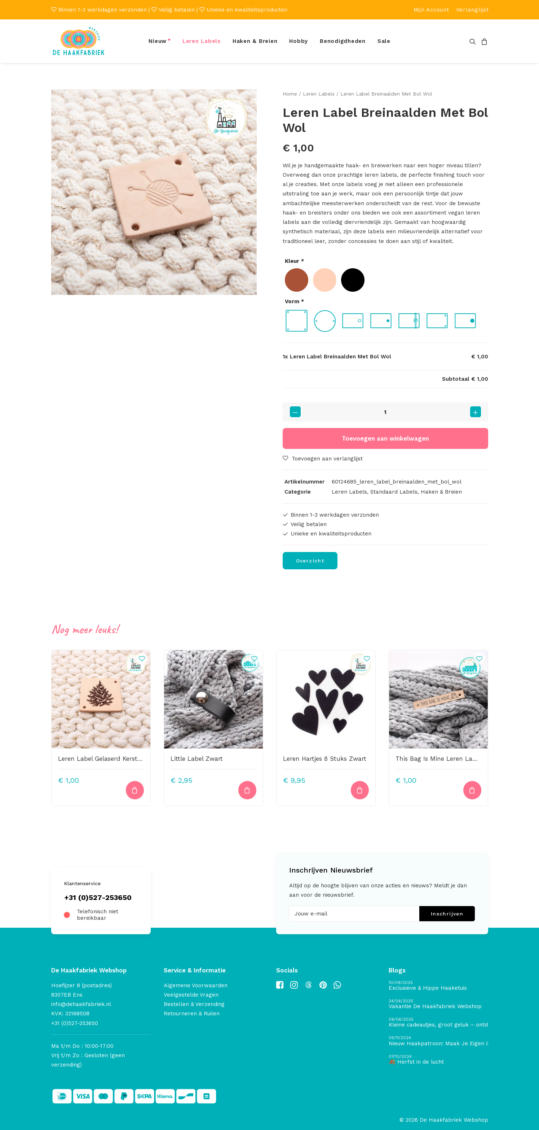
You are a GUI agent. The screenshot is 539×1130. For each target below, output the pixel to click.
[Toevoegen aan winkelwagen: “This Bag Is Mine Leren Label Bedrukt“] (472, 790)
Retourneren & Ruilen (192, 1013)
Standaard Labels (393, 491)
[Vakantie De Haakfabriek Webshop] (438, 1004)
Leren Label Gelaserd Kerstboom (106, 758)
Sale (383, 41)
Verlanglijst (472, 9)
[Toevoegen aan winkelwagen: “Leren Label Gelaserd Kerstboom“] (135, 790)
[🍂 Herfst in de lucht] (438, 1059)
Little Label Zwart (197, 758)
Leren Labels (201, 41)
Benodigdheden (343, 41)
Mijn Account (431, 9)
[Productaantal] (385, 411)
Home (290, 94)
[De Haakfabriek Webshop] (78, 41)
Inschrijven (447, 914)
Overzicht (310, 561)
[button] (473, 41)
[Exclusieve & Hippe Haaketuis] (438, 985)
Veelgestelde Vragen (191, 995)
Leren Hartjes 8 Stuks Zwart (324, 758)
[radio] (296, 280)
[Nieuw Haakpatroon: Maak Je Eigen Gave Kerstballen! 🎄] (438, 1041)
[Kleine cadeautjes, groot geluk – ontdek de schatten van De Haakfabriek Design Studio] (438, 1022)
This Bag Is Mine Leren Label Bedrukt (451, 758)
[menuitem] (431, 9)
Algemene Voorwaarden (195, 985)
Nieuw (158, 41)
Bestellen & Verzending (194, 1004)
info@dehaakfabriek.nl (81, 1004)
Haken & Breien (255, 41)
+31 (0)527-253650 (98, 897)
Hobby (298, 41)
